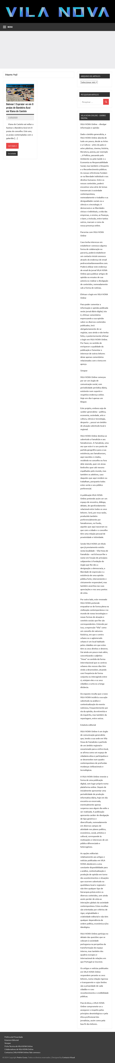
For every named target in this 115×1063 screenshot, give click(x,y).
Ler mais (11, 146)
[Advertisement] (57, 49)
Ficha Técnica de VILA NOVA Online (19, 1046)
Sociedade (12, 153)
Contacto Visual (68, 1057)
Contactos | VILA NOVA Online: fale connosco (22, 1052)
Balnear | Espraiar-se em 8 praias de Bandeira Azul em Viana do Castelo (19, 107)
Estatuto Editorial (12, 1040)
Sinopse (8, 1043)
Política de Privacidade (14, 1037)
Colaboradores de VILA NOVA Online (19, 1049)
